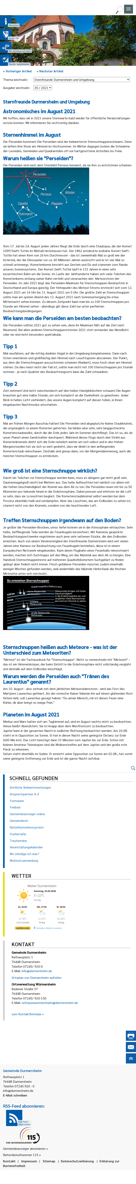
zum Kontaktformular (26, 1014)
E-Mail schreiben (15, 1095)
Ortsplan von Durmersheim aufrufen (36, 977)
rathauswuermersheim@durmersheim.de (50, 1002)
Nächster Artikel (50, 71)
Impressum (29, 1161)
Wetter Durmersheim (42, 886)
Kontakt (9, 1161)
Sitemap (49, 1161)
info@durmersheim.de (37, 971)
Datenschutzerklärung (77, 1161)
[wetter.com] (23, 928)
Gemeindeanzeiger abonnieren (24, 1148)
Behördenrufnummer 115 (20, 1155)
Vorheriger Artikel (17, 71)
